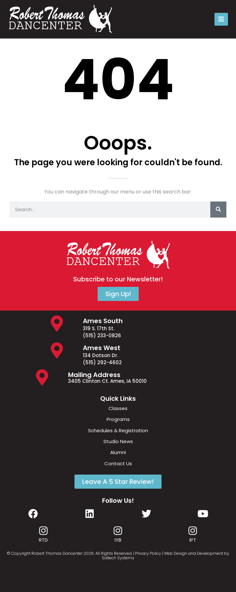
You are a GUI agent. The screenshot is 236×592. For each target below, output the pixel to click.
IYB (118, 539)
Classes (118, 408)
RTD (43, 539)
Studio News (118, 441)
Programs (118, 419)
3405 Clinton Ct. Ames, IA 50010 (107, 381)
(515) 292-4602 (102, 362)
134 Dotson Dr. (100, 355)
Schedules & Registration (118, 430)
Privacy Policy (148, 553)
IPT (192, 539)
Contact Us (118, 463)
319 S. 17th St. (98, 328)
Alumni (118, 452)
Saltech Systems (118, 558)
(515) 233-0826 (102, 335)
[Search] (218, 210)
